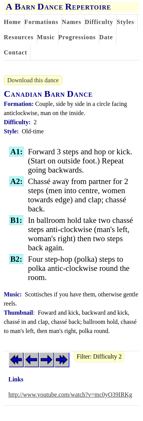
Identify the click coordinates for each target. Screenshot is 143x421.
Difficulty (99, 22)
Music (46, 37)
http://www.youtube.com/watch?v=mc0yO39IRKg (70, 394)
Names (71, 22)
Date (106, 37)
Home (12, 22)
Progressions (77, 37)
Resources (19, 37)
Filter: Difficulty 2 (99, 356)
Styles (125, 22)
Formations (41, 22)
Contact (15, 52)
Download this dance (33, 80)
